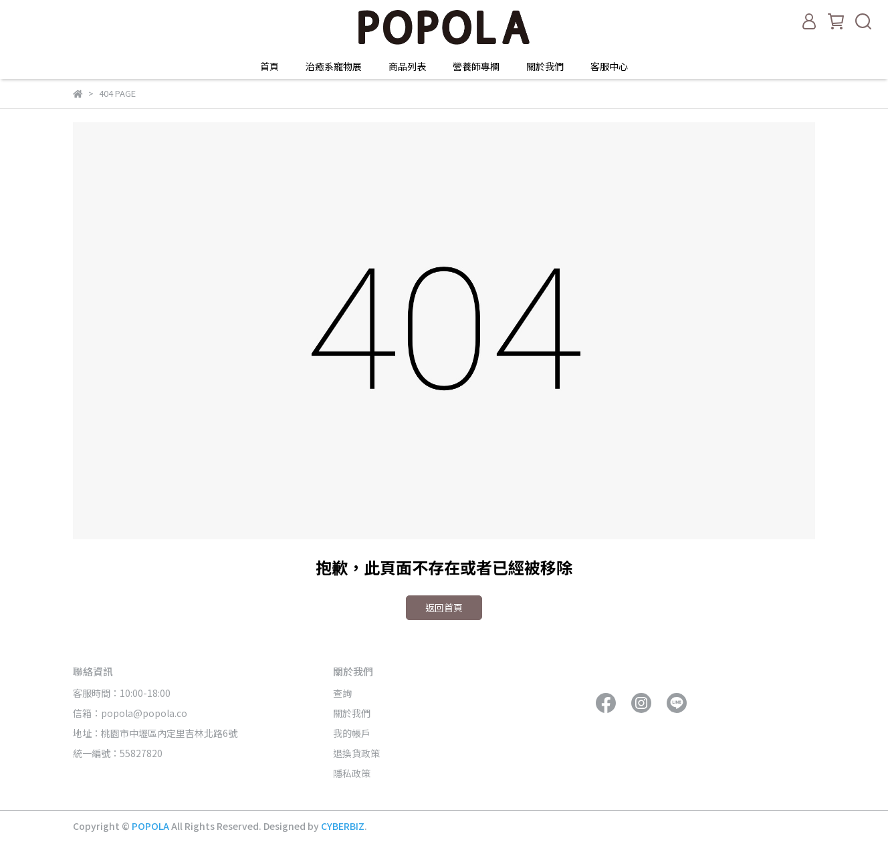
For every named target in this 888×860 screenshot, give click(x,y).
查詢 (342, 693)
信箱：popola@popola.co (131, 713)
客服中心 (609, 66)
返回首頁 (444, 607)
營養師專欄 (476, 66)
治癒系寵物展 (334, 66)
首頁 (269, 66)
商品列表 (407, 66)
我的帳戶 (351, 733)
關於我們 (545, 66)
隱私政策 (351, 773)
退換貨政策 (356, 753)
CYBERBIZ (342, 826)
